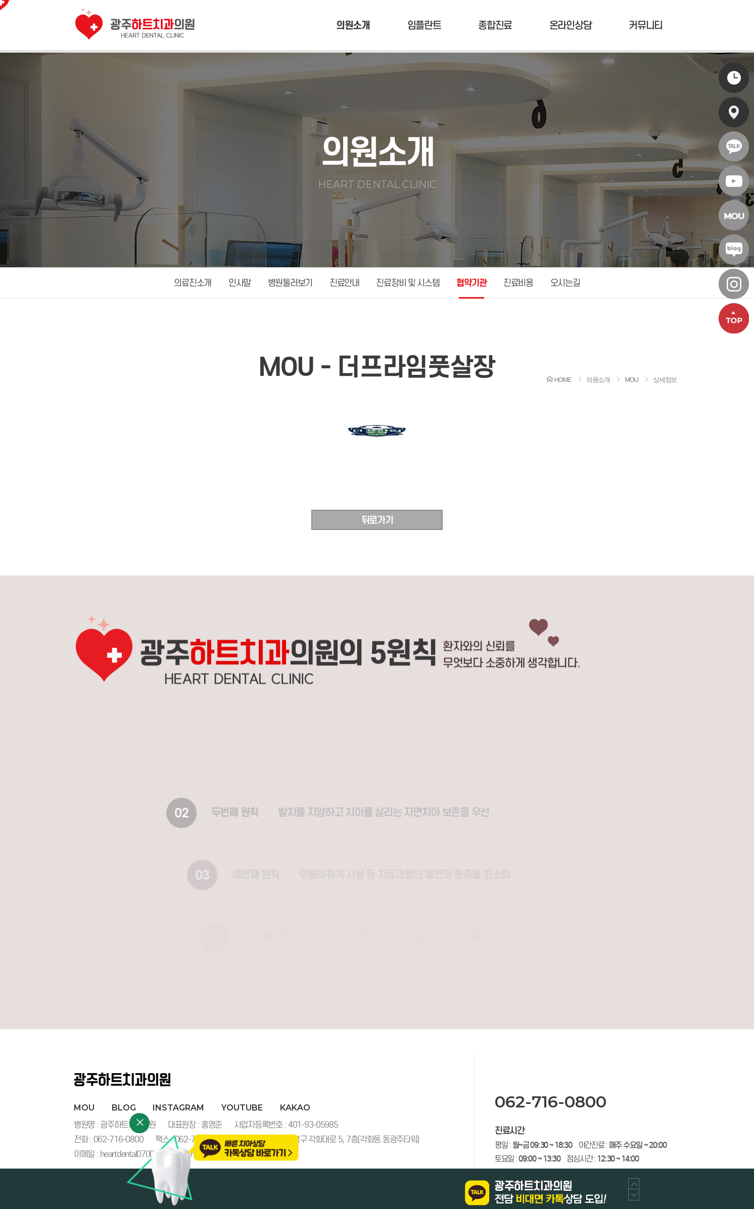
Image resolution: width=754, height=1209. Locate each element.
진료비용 (518, 282)
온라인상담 (570, 25)
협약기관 (471, 282)
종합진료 (495, 25)
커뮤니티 (646, 25)
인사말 (239, 282)
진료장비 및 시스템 (407, 282)
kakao (295, 1108)
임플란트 (424, 25)
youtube (242, 1108)
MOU (84, 1108)
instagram (178, 1108)
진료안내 (344, 282)
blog (124, 1108)
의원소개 (353, 25)
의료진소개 (192, 282)
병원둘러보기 (290, 282)
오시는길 (565, 282)
